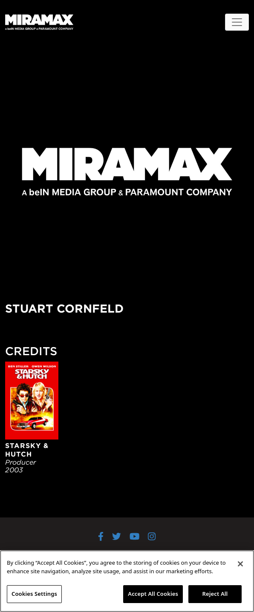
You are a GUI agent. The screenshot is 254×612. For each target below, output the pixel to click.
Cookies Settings (34, 594)
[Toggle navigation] (237, 22)
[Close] (240, 564)
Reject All (215, 594)
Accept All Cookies (153, 594)
